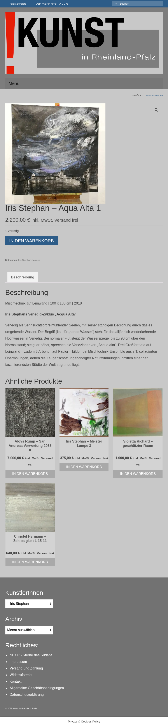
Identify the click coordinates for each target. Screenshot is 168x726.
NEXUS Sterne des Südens (31, 655)
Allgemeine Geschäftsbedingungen (37, 688)
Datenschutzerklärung (27, 694)
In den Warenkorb (31, 240)
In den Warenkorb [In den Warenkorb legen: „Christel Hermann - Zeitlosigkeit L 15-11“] (30, 562)
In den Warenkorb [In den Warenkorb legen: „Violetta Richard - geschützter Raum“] (138, 474)
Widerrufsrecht (21, 675)
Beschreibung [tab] (22, 277)
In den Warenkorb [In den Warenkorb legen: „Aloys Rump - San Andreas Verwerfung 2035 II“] (30, 474)
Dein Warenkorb (49, 3)
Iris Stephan (154, 95)
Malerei (36, 260)
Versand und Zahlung (26, 668)
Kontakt (15, 681)
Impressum (18, 662)
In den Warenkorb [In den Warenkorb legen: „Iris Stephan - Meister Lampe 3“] (84, 467)
